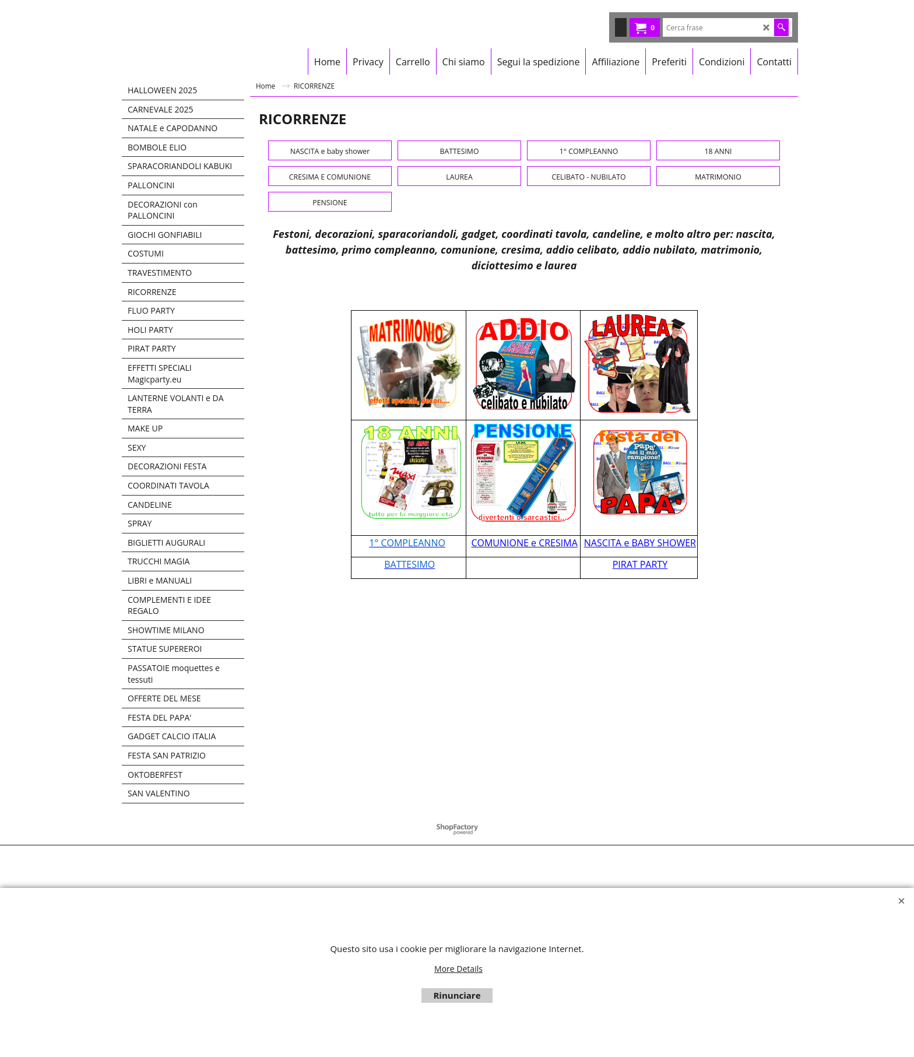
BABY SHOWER (664, 838)
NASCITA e (608, 838)
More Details (458, 968)
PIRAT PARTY (640, 860)
